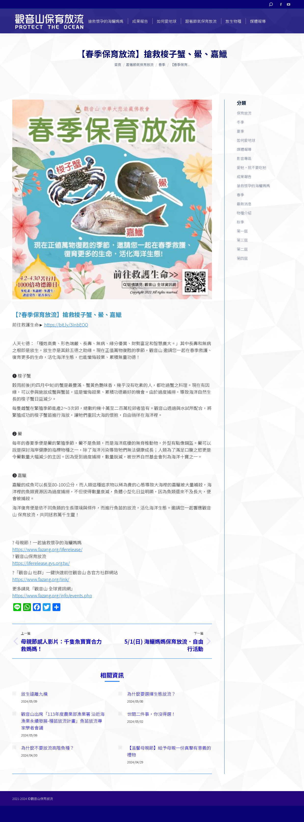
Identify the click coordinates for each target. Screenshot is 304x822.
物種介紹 (244, 212)
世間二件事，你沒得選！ (151, 714)
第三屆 (242, 240)
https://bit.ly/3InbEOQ (66, 324)
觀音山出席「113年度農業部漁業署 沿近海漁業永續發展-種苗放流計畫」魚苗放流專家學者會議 (63, 721)
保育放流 (244, 113)
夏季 (240, 131)
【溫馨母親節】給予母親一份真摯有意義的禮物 (169, 751)
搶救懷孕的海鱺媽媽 (253, 185)
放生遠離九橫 (34, 694)
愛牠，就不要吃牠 (251, 167)
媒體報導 (244, 149)
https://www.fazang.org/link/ (40, 579)
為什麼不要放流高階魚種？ (47, 747)
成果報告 (244, 176)
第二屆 (242, 249)
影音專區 (244, 158)
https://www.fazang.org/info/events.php (52, 595)
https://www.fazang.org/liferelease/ (47, 549)
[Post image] (14, 693)
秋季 (240, 221)
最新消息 (244, 203)
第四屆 (242, 258)
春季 (240, 194)
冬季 (240, 122)
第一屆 (242, 231)
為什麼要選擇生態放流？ (151, 694)
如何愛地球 (246, 140)
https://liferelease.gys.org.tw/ (41, 563)
